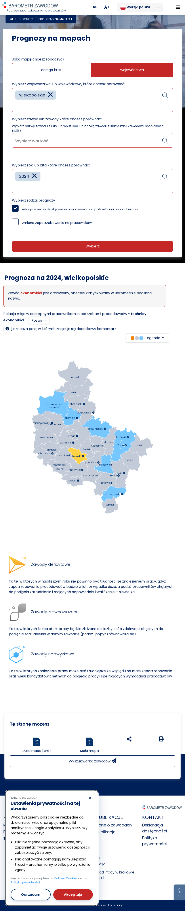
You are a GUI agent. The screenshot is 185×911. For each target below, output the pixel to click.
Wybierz (93, 246)
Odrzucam (30, 894)
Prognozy (26, 19)
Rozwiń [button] (37, 320)
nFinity (118, 905)
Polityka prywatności (25, 882)
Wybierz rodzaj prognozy (33, 200)
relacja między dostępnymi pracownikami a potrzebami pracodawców (80, 209)
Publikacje (105, 832)
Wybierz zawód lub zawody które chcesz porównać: (57, 119)
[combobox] (92, 100)
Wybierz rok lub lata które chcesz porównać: (51, 165)
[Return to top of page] (179, 892)
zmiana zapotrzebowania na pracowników (57, 222)
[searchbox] (16, 105)
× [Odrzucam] (90, 798)
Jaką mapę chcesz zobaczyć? (38, 59)
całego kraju (51, 69)
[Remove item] (50, 95)
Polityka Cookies (66, 878)
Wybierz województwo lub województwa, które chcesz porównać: (68, 84)
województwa (132, 69)
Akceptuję (73, 894)
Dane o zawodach (114, 825)
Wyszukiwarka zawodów (92, 761)
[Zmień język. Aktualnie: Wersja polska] (139, 7)
